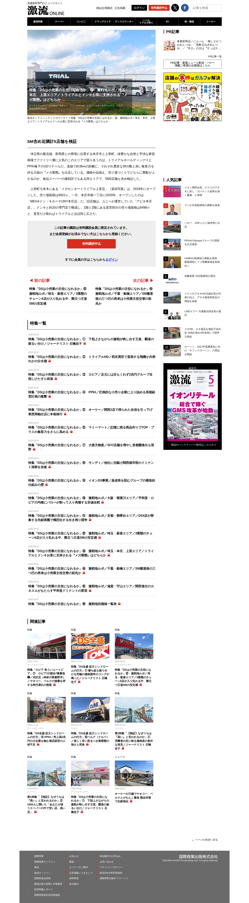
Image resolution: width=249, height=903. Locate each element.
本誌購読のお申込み (110, 856)
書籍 (71, 862)
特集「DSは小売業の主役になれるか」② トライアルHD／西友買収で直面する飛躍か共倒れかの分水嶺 (91, 359)
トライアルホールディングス (101, 105)
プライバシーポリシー (111, 867)
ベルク (120, 105)
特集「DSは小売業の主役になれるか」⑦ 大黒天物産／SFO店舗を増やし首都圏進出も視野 (91, 447)
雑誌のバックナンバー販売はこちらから (194, 444)
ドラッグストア (103, 21)
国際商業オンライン (44, 862)
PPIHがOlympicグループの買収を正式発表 (202, 242)
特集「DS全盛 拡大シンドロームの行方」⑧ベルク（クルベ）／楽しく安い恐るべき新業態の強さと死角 (90, 739)
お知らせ (74, 856)
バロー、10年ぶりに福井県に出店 (202, 224)
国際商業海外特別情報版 (47, 895)
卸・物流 (189, 21)
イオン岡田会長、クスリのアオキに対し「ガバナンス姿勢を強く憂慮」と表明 (202, 191)
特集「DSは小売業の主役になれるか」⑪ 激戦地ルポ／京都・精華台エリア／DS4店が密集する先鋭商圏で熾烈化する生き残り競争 (91, 518)
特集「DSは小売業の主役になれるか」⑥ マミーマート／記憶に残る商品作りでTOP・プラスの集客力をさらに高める (91, 429)
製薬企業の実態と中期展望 (48, 884)
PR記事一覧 (215, 56)
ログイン (139, 7)
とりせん (53, 105)
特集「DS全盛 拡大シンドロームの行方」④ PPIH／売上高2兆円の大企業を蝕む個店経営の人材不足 (46, 739)
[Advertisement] (192, 149)
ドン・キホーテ (77, 105)
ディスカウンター (124, 21)
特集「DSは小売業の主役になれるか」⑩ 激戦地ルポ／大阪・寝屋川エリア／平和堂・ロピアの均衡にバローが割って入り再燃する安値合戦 (91, 500)
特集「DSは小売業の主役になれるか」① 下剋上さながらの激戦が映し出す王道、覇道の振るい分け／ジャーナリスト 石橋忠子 (91, 341)
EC (167, 21)
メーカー (211, 21)
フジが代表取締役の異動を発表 (202, 205)
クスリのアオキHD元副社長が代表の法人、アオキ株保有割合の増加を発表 (202, 297)
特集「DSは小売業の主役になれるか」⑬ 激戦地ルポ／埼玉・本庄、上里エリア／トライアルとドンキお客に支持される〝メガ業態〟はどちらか (91, 553)
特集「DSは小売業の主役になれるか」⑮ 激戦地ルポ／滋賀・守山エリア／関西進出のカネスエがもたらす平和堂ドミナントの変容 (91, 588)
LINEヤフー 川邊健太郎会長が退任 (202, 313)
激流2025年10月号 (38, 109)
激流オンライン (36, 117)
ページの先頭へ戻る (206, 839)
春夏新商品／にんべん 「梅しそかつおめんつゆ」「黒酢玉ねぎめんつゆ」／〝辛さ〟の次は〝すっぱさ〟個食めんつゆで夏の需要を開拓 (199, 45)
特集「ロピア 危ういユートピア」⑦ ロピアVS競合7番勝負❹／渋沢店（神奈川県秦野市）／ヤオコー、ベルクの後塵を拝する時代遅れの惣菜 (46, 677)
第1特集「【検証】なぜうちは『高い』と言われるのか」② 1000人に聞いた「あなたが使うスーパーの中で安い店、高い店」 (46, 804)
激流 (36, 867)
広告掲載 (120, 8)
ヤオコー (63, 105)
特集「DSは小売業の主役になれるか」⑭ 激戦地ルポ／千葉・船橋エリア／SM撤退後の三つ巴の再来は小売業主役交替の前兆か (91, 570)
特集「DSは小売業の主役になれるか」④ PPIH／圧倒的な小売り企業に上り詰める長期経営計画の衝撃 (91, 394)
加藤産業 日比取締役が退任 (201, 275)
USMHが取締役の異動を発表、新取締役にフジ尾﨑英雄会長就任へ (202, 262)
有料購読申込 (159, 7)
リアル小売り (146, 21)
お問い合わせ (107, 862)
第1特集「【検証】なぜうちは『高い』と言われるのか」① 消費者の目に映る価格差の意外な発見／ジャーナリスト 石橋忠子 (134, 741)
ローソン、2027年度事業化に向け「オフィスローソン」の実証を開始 (202, 350)
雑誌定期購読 (104, 8)
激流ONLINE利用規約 (111, 873)
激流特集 (38, 21)
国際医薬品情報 (42, 878)
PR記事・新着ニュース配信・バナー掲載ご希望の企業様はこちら (192, 64)
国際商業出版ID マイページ (114, 878)
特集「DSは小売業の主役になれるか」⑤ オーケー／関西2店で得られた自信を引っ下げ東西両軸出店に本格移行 (90, 412)
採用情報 (74, 878)
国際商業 (39, 856)
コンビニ (81, 21)
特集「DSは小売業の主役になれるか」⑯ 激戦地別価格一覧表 (72, 604)
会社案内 (74, 884)
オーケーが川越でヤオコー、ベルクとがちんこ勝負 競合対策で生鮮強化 (134, 797)
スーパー (59, 21)
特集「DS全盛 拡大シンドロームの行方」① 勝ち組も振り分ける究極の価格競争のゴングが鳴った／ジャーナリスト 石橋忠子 (90, 674)
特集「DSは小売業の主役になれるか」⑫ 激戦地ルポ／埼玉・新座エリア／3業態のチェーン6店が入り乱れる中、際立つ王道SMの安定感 (90, 535)
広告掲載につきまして (81, 873)
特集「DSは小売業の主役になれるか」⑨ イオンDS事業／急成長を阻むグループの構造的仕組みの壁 (91, 482)
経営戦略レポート (43, 889)
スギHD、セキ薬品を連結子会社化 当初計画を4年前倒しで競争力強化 (202, 333)
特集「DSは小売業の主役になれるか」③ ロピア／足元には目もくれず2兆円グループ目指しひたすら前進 (90, 376)
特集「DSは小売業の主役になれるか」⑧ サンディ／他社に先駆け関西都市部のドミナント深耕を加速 (91, 465)
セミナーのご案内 (78, 867)
